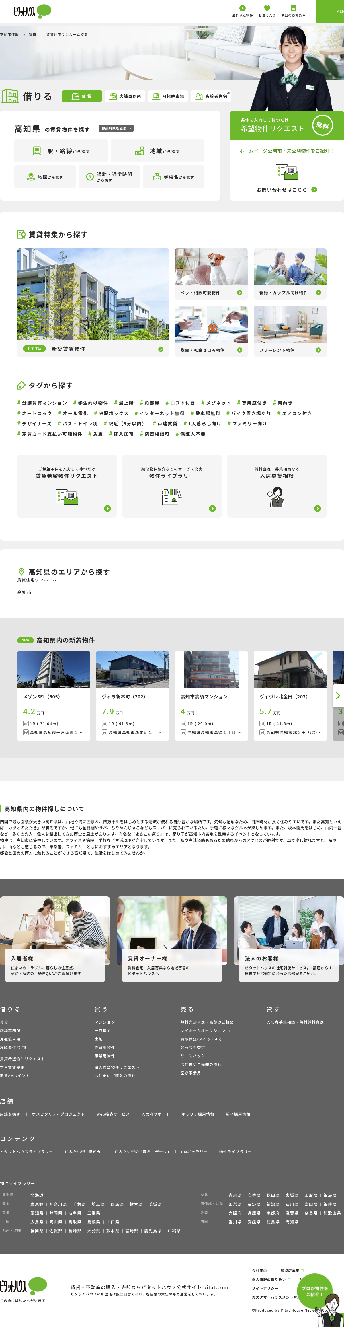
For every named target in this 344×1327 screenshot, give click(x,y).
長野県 (254, 1204)
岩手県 (254, 1195)
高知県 (292, 1222)
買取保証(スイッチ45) (201, 1039)
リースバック (193, 1056)
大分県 (94, 1230)
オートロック (37, 413)
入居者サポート (155, 1114)
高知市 (24, 592)
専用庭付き (254, 402)
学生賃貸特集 (12, 1067)
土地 (99, 1039)
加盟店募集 (290, 1270)
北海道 (37, 1195)
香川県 (235, 1222)
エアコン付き (297, 413)
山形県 (311, 1195)
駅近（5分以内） (127, 423)
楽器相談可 (157, 433)
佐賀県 (55, 1230)
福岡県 (37, 1230)
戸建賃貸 (167, 423)
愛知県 (37, 1213)
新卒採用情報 (238, 1114)
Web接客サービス (113, 1114)
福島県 (330, 1195)
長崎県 (74, 1230)
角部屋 (152, 402)
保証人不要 (193, 433)
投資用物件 (105, 1047)
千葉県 (79, 1204)
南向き (285, 402)
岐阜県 (74, 1213)
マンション (105, 1022)
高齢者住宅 (212, 96)
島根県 (94, 1222)
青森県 (235, 1195)
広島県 (37, 1222)
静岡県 (55, 1213)
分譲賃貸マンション (44, 402)
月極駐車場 (167, 96)
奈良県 (311, 1213)
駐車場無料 (207, 413)
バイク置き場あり (251, 413)
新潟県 (273, 1204)
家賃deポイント (15, 1075)
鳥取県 (74, 1222)
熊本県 (113, 1230)
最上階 (126, 402)
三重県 (94, 1213)
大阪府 (235, 1213)
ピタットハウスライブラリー (26, 1151)
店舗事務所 (124, 96)
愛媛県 (254, 1222)
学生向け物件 (93, 402)
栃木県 (136, 1204)
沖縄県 (174, 1230)
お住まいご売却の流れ (201, 1064)
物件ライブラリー (235, 1151)
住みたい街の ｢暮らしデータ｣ (142, 1151)
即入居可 (124, 433)
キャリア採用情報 (197, 1114)
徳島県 (273, 1222)
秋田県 (273, 1195)
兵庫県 (254, 1213)
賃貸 (33, 34)
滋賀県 (292, 1213)
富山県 (311, 1204)
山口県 (113, 1222)
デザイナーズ (37, 423)
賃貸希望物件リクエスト (22, 1058)
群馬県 (117, 1204)
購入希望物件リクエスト (117, 1067)
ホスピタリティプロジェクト (58, 1114)
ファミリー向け (249, 423)
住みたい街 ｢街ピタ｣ (84, 1151)
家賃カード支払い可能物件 (52, 433)
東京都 (37, 1204)
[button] (338, 695)
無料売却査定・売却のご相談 (207, 1022)
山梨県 (235, 1204)
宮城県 (292, 1195)
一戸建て (103, 1030)
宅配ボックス (114, 413)
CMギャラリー (194, 1151)
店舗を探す (10, 1114)
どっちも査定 (193, 1047)
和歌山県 (332, 1213)
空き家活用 (191, 1072)
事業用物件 (105, 1056)
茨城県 (155, 1204)
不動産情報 (10, 34)
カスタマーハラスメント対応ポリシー (284, 1297)
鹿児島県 (153, 1230)
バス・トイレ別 (80, 423)
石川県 (292, 1204)
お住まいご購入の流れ (115, 1075)
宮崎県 (131, 1230)
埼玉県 (98, 1204)
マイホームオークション (203, 1030)
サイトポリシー (265, 1288)
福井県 (330, 1204)
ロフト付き (183, 402)
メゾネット (218, 402)
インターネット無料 (162, 413)
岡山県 (55, 1222)
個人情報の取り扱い (269, 1279)
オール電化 (75, 413)
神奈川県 (58, 1204)
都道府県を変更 (115, 128)
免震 (98, 433)
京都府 (273, 1213)
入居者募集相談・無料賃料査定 (295, 1022)
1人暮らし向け (205, 423)
